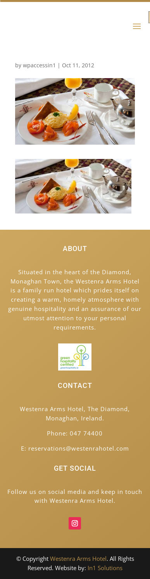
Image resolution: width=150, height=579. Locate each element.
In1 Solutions (105, 568)
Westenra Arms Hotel (78, 558)
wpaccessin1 (39, 65)
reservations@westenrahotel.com (78, 448)
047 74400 (86, 433)
